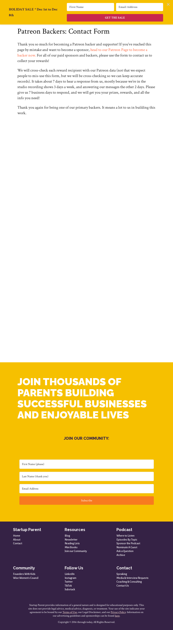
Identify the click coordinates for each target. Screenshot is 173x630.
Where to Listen (125, 535)
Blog (67, 535)
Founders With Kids (24, 574)
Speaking (121, 574)
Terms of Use (69, 612)
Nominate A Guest (126, 547)
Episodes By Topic (126, 539)
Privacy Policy (118, 612)
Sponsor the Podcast (128, 543)
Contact (17, 543)
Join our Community (76, 551)
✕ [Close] (168, 5)
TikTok (68, 585)
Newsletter (71, 539)
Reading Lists (72, 543)
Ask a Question (124, 551)
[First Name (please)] (86, 464)
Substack (70, 589)
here (117, 616)
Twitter (69, 581)
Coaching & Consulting (129, 581)
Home (16, 535)
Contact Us (122, 585)
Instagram (70, 577)
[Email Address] (86, 488)
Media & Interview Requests (132, 577)
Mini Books (71, 547)
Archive (120, 555)
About (16, 539)
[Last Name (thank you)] (86, 476)
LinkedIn (70, 574)
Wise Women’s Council (25, 577)
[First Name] (90, 7)
